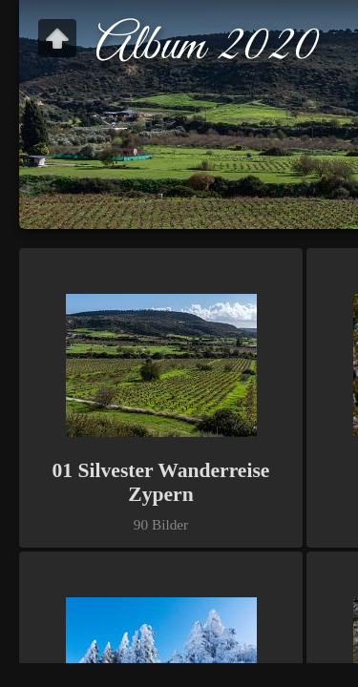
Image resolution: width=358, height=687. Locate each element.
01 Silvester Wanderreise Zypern (161, 482)
